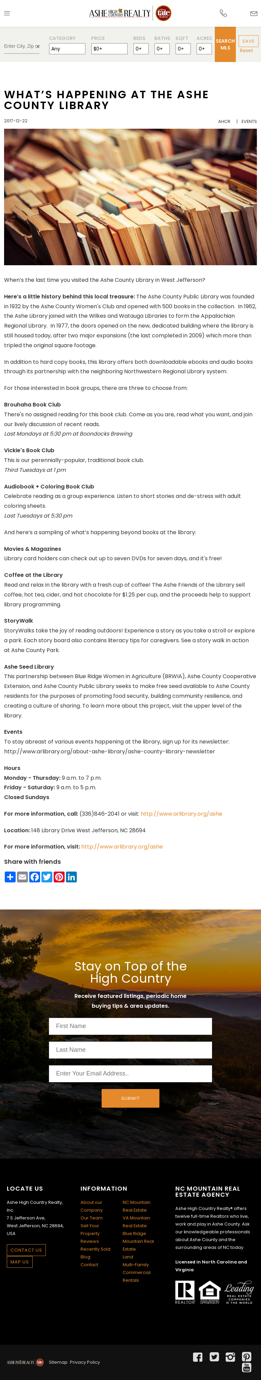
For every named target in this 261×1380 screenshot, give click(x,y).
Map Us (20, 1262)
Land (128, 1257)
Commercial (137, 1272)
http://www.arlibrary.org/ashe (181, 814)
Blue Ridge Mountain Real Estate (138, 1241)
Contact (89, 1265)
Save (248, 41)
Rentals (131, 1280)
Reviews (90, 1241)
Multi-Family (136, 1265)
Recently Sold (95, 1249)
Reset (246, 50)
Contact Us (26, 1250)
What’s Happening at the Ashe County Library (106, 100)
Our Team (92, 1218)
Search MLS (225, 44)
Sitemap (58, 1362)
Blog (85, 1257)
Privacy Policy (85, 1362)
